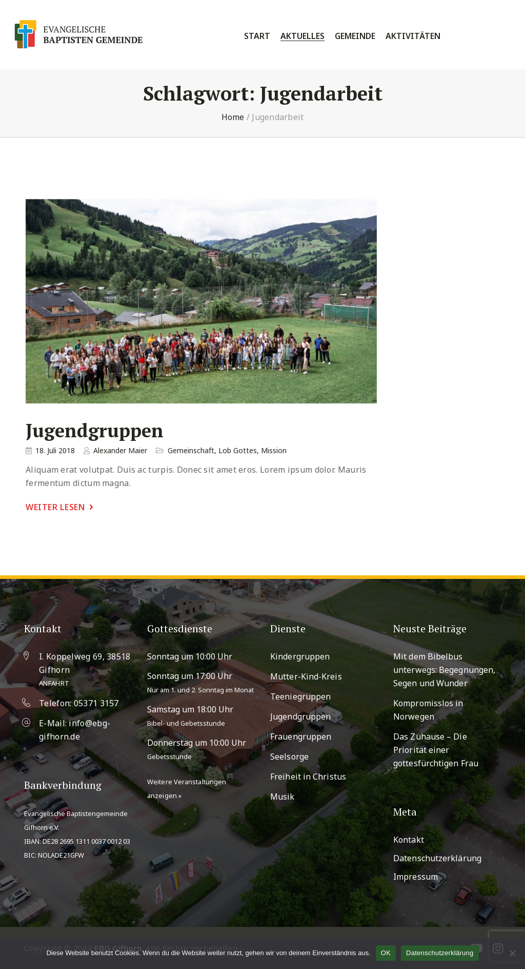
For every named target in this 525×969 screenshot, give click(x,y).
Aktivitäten (413, 36)
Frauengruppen (300, 736)
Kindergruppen (300, 656)
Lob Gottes (237, 450)
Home (233, 117)
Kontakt (408, 839)
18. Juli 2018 (55, 450)
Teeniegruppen (300, 696)
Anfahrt (54, 683)
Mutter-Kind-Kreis (306, 676)
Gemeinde (355, 36)
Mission (274, 450)
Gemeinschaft (191, 450)
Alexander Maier (120, 450)
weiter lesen (55, 507)
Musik (282, 796)
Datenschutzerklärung (437, 858)
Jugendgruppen (95, 431)
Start (257, 36)
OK (386, 953)
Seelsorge (289, 756)
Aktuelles (302, 36)
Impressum (415, 876)
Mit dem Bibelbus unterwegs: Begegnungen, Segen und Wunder (444, 670)
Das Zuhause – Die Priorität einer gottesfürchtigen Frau (435, 750)
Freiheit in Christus (308, 776)
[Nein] (512, 953)
